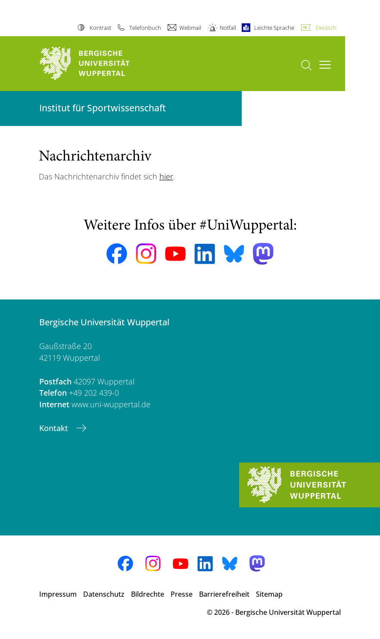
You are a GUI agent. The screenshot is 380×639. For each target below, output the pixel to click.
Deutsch (326, 27)
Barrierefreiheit (224, 594)
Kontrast (100, 27)
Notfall (228, 27)
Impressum (58, 594)
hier (166, 176)
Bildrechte (147, 594)
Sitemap (269, 594)
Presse (182, 594)
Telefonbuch (145, 27)
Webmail (190, 27)
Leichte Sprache (274, 27)
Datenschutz (104, 594)
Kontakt (54, 428)
